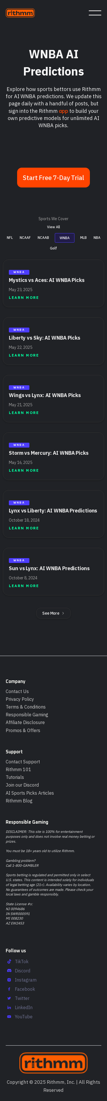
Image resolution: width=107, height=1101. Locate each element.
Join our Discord (22, 785)
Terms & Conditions (26, 707)
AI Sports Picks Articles (30, 793)
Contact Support (23, 762)
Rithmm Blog (19, 801)
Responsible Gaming (27, 714)
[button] (95, 13)
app (63, 111)
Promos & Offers (23, 730)
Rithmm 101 (18, 769)
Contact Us (17, 691)
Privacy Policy (20, 699)
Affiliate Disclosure (25, 722)
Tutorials (15, 777)
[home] (23, 12)
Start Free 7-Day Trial (53, 177)
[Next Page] (53, 610)
